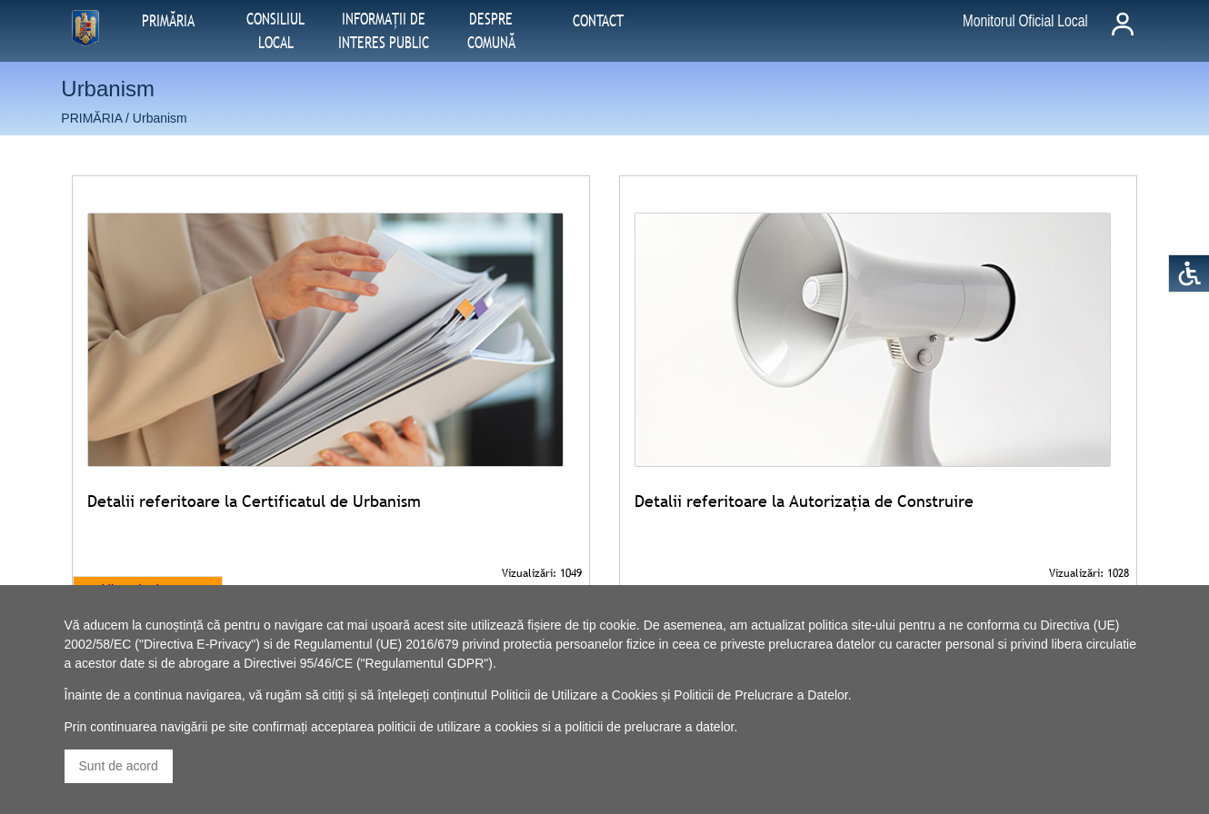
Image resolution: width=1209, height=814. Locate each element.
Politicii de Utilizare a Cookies (574, 695)
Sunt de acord (118, 766)
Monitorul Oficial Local (1025, 21)
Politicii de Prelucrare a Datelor (760, 695)
